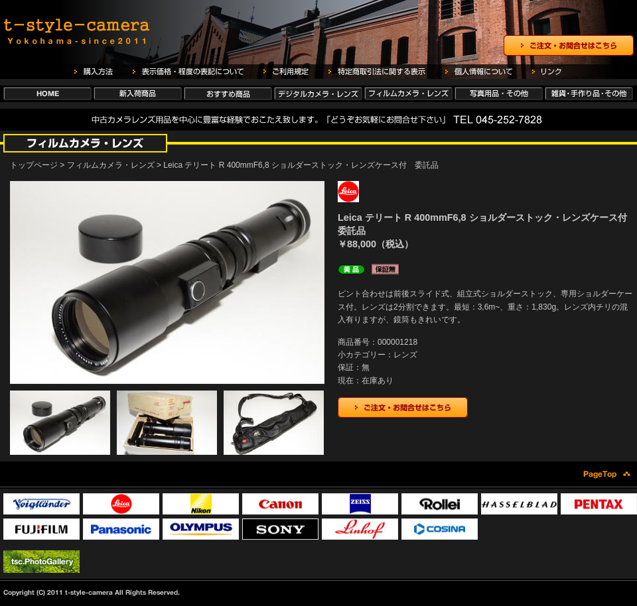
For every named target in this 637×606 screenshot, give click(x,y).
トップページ (34, 165)
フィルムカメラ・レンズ (111, 165)
